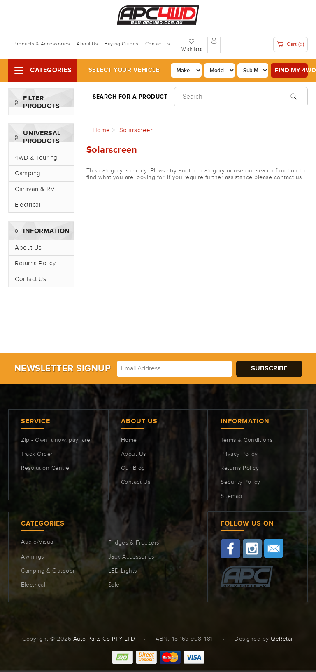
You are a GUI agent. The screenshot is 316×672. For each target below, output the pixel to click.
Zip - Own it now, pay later (56, 440)
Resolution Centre (45, 468)
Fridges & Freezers (133, 543)
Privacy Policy (239, 454)
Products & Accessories (42, 44)
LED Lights (122, 571)
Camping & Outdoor (48, 571)
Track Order (37, 454)
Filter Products (41, 102)
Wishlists (191, 49)
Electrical (27, 204)
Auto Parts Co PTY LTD (104, 639)
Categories (51, 70)
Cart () (290, 44)
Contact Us (157, 44)
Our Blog (133, 468)
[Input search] (241, 96)
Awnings (32, 557)
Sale (114, 585)
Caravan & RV (35, 189)
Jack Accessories (131, 557)
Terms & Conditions (246, 440)
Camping (28, 173)
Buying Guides (122, 44)
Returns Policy (35, 263)
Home (129, 440)
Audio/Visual (38, 542)
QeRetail (282, 639)
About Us (87, 44)
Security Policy (240, 482)
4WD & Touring (36, 157)
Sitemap (231, 496)
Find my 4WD (291, 70)
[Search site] (293, 95)
